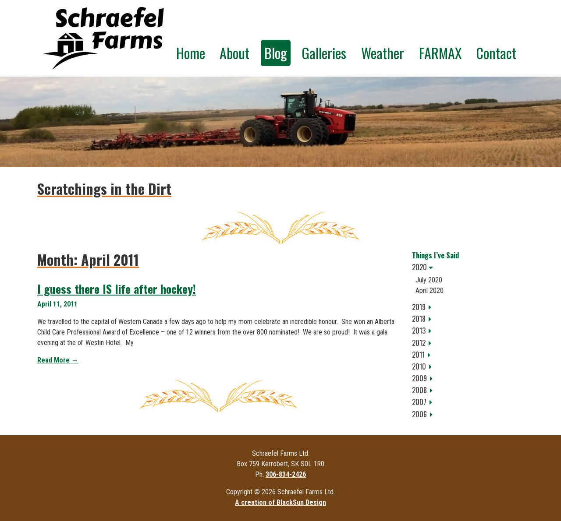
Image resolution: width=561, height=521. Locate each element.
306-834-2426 (286, 474)
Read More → (57, 360)
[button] (468, 267)
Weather (382, 52)
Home (190, 52)
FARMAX (440, 52)
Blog (275, 52)
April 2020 (429, 290)
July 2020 (428, 280)
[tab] (468, 267)
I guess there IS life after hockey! (116, 288)
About (234, 52)
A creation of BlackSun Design (280, 502)
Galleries (324, 52)
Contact (496, 52)
